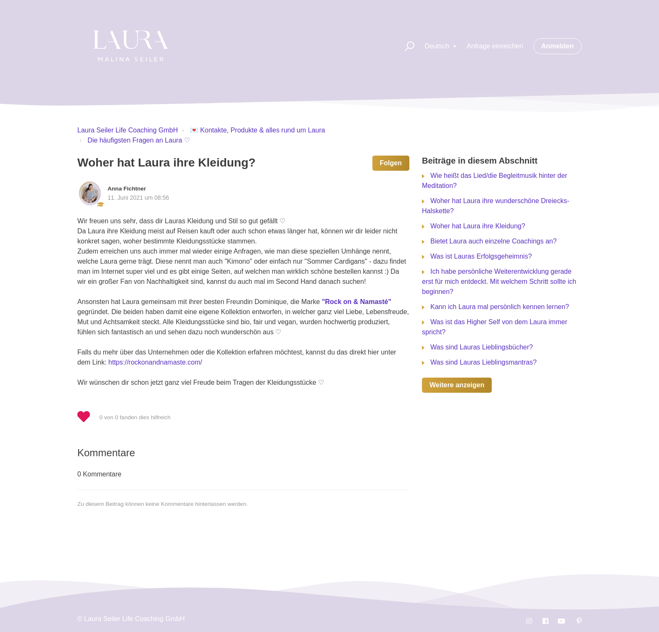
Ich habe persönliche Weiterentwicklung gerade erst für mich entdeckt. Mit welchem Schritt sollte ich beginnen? (499, 281)
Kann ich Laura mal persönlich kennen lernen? (499, 306)
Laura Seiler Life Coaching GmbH (127, 130)
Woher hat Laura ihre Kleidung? (477, 226)
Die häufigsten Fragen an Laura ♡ (138, 140)
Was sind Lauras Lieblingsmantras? (483, 362)
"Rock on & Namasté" (356, 301)
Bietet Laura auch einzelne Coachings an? (493, 241)
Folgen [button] (391, 163)
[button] (405, 46)
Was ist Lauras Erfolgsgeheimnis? (481, 256)
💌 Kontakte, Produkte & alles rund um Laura (257, 130)
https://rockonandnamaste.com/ (155, 362)
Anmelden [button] (557, 46)
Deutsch (437, 46)
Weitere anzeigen (457, 385)
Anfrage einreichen (495, 46)
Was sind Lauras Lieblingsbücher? (481, 347)
